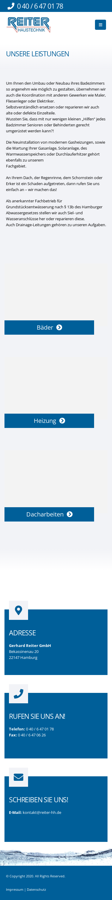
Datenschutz (36, 889)
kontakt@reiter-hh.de (42, 812)
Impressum (14, 889)
